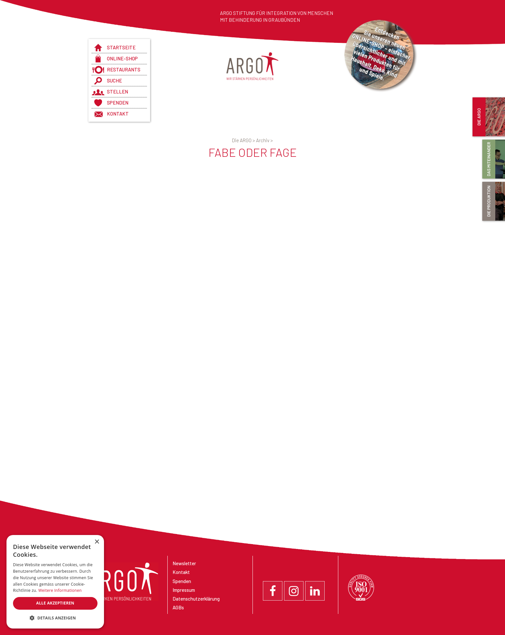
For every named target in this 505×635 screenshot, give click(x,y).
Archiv (264, 140)
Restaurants (123, 69)
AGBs (178, 607)
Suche (114, 80)
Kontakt (118, 114)
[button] (55, 618)
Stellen (117, 91)
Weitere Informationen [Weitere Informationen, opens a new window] (60, 590)
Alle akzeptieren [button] (55, 603)
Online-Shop (122, 58)
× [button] (96, 542)
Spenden (117, 103)
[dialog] (55, 582)
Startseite (121, 47)
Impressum (184, 590)
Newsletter (184, 563)
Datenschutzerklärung (196, 599)
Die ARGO (244, 140)
